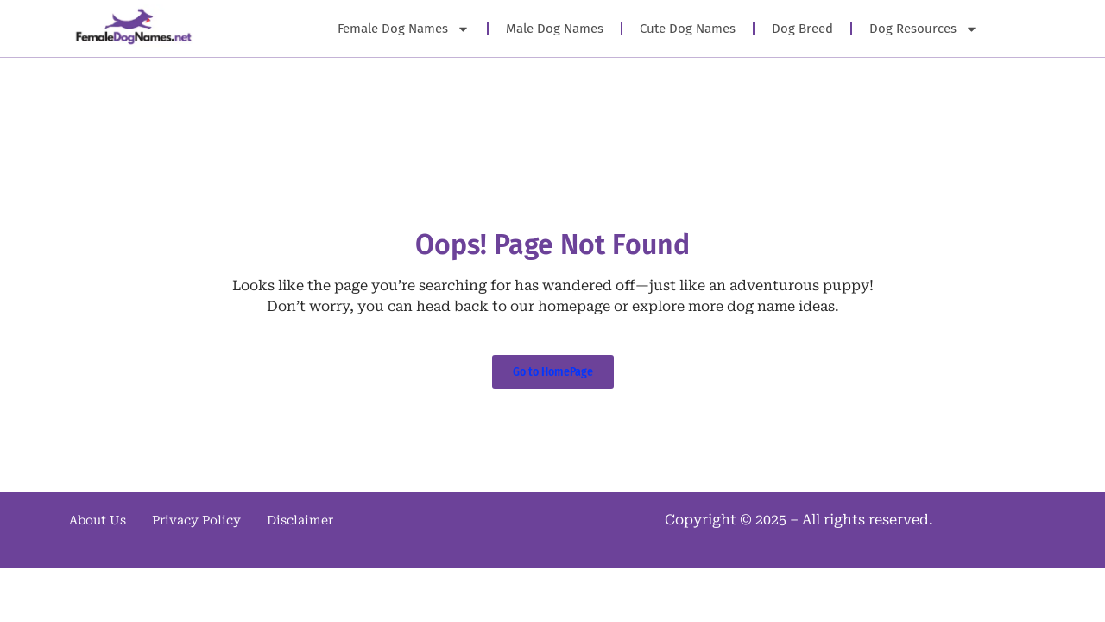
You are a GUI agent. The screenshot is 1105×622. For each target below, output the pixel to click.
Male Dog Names (554, 28)
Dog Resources (923, 29)
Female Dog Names (404, 29)
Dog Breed (802, 28)
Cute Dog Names (688, 28)
